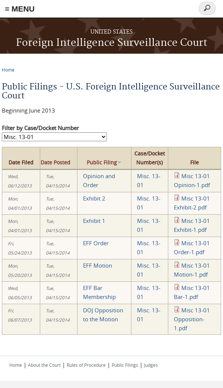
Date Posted (55, 162)
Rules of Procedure (86, 365)
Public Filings (125, 365)
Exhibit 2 (94, 198)
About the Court (44, 365)
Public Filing (104, 162)
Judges (151, 365)
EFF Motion (97, 265)
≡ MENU (20, 8)
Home (8, 70)
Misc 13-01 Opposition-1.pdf (192, 319)
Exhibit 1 (94, 220)
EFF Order (96, 243)
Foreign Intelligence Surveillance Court (111, 43)
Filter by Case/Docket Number (40, 128)
